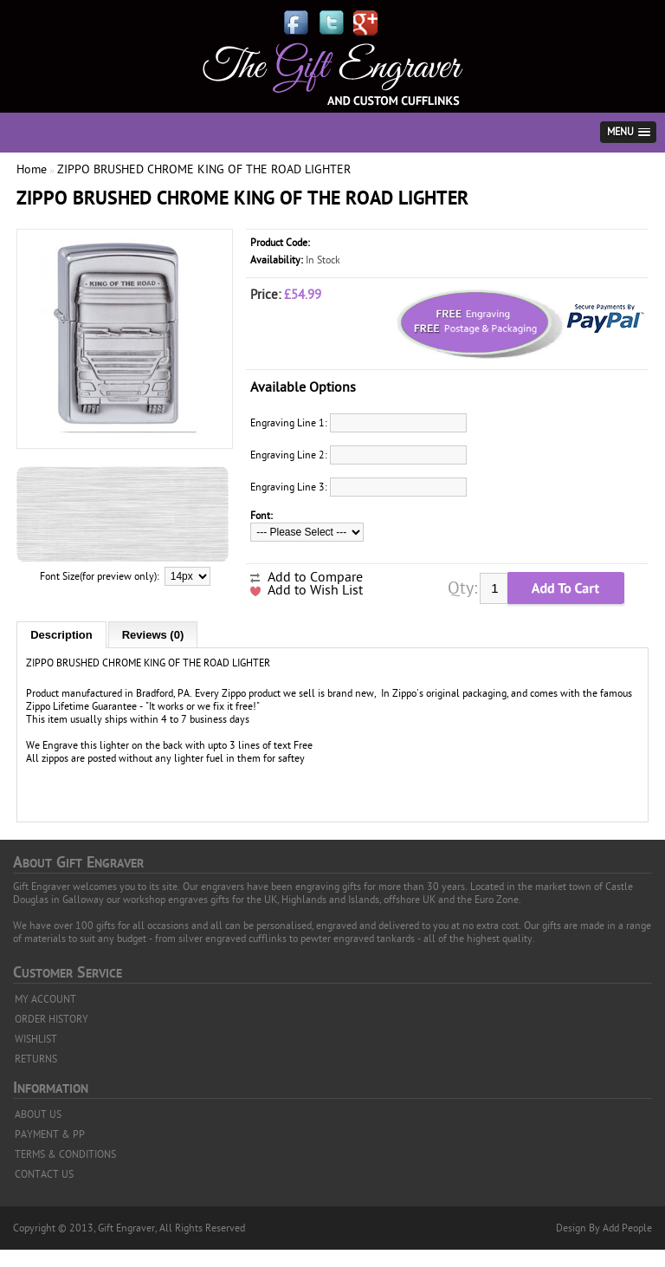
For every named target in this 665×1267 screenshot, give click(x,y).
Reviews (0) (153, 634)
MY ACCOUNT (45, 999)
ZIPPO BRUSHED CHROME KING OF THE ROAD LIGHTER (204, 169)
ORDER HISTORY (51, 1019)
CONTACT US (44, 1174)
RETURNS (36, 1059)
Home (31, 169)
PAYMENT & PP (50, 1134)
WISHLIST (36, 1039)
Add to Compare (315, 577)
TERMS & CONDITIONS (65, 1154)
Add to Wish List (315, 590)
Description (61, 634)
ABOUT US (38, 1114)
